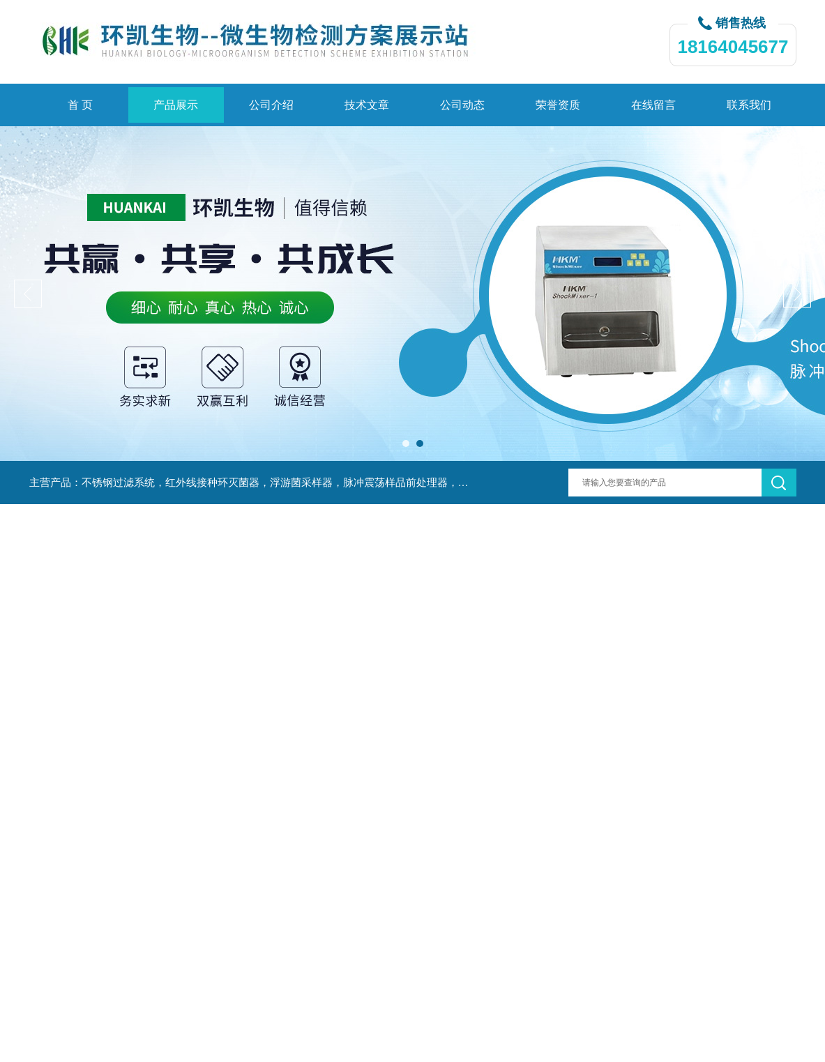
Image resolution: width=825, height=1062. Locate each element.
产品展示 (175, 105)
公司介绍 (271, 105)
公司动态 (462, 105)
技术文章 (367, 105)
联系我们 (749, 105)
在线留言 (653, 105)
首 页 (80, 105)
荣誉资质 (558, 105)
